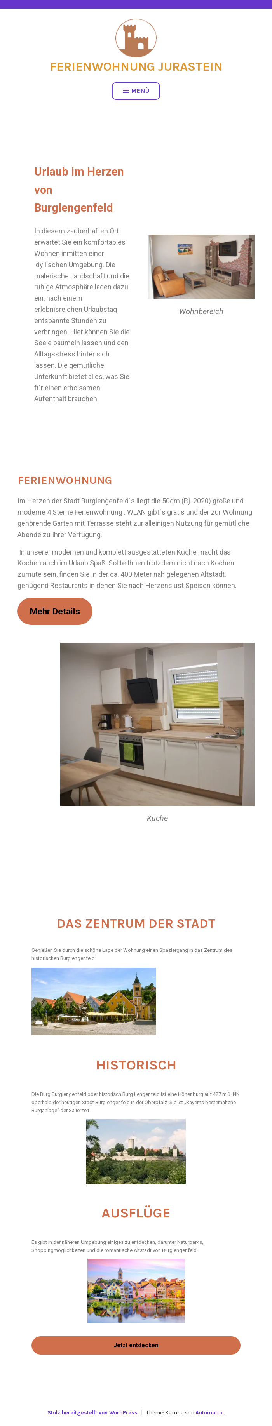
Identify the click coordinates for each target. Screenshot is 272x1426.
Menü (136, 90)
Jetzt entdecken (136, 1345)
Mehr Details (55, 611)
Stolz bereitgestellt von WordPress (92, 1412)
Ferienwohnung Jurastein (136, 66)
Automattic (209, 1412)
